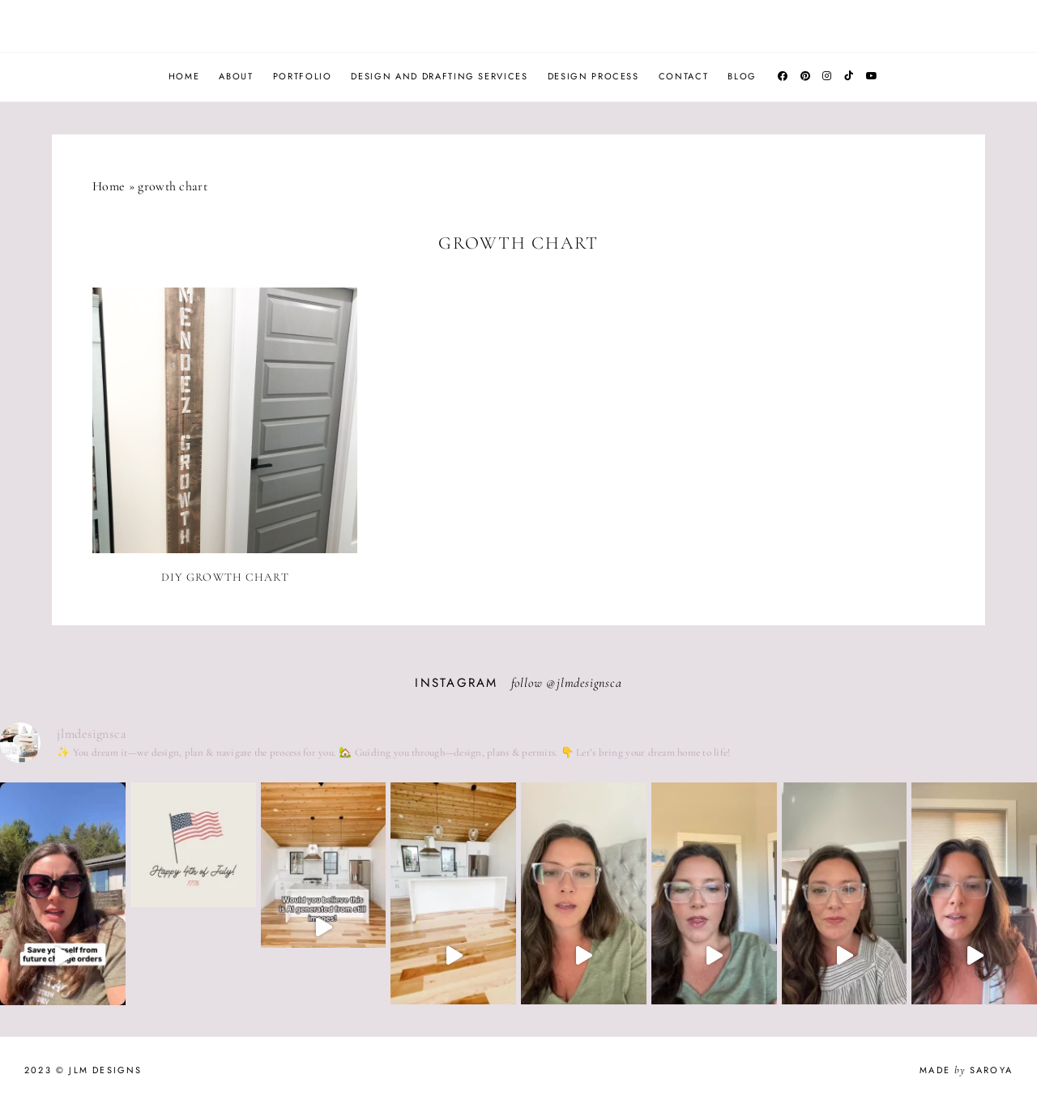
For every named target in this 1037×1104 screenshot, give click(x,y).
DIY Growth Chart (225, 577)
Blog (742, 76)
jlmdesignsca (589, 683)
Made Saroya (966, 1070)
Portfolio (302, 76)
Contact (684, 76)
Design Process (593, 76)
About (236, 76)
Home (184, 76)
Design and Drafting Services (439, 76)
